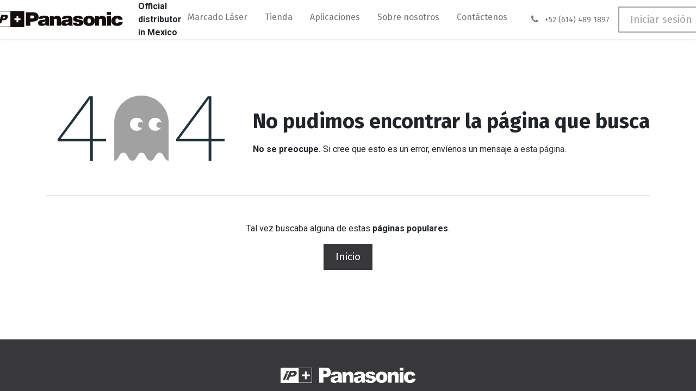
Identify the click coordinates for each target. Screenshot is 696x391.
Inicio (348, 256)
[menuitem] (217, 19)
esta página (542, 149)
